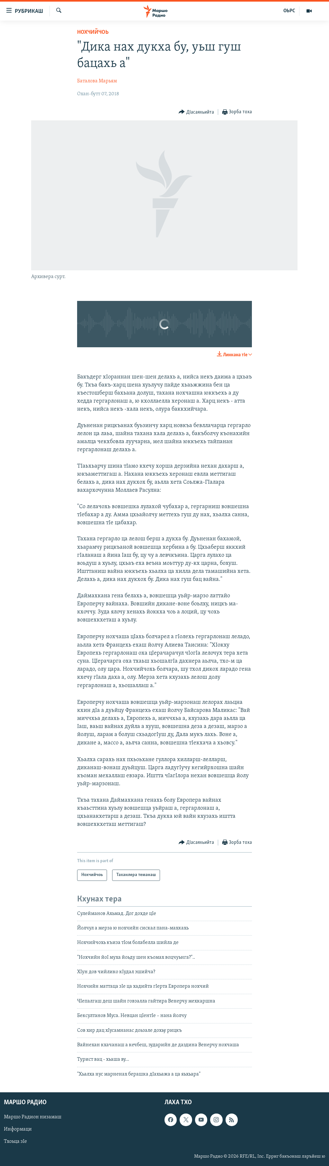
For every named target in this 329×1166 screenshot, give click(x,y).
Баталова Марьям (97, 81)
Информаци (18, 1129)
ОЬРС (289, 11)
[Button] (196, 112)
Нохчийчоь (93, 32)
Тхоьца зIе (15, 1141)
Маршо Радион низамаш (32, 1117)
